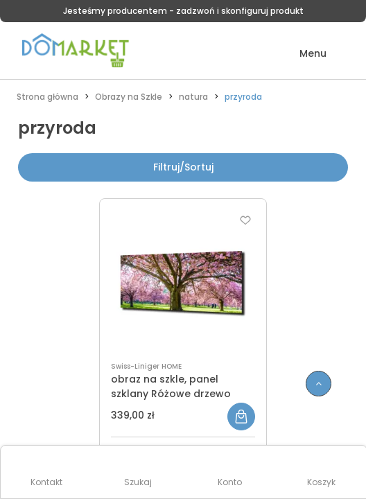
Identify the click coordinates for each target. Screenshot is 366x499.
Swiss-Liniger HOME (146, 366)
